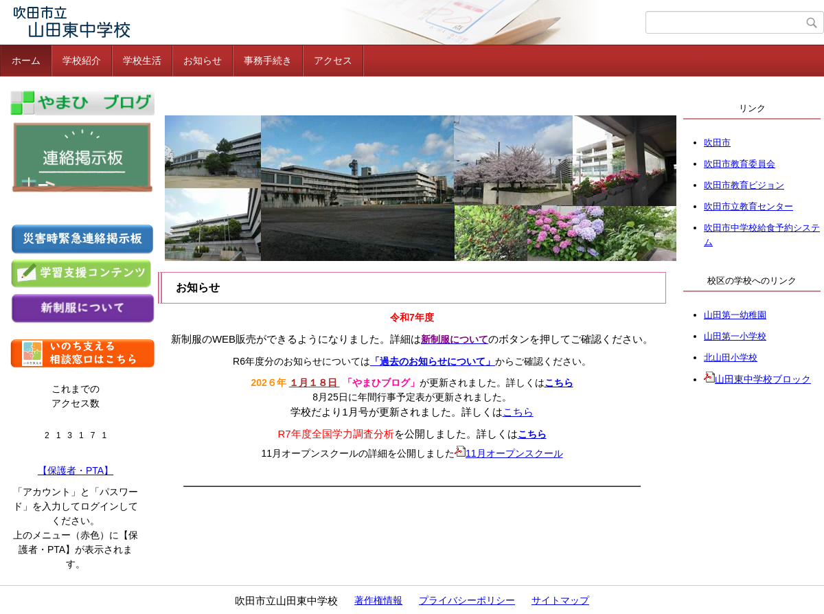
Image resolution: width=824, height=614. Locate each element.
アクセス (333, 60)
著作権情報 (378, 600)
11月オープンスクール (509, 453)
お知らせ (202, 60)
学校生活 (142, 60)
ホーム (26, 60)
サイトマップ (560, 600)
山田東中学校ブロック (757, 379)
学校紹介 (81, 60)
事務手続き (268, 60)
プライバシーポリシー (467, 600)
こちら (559, 382)
